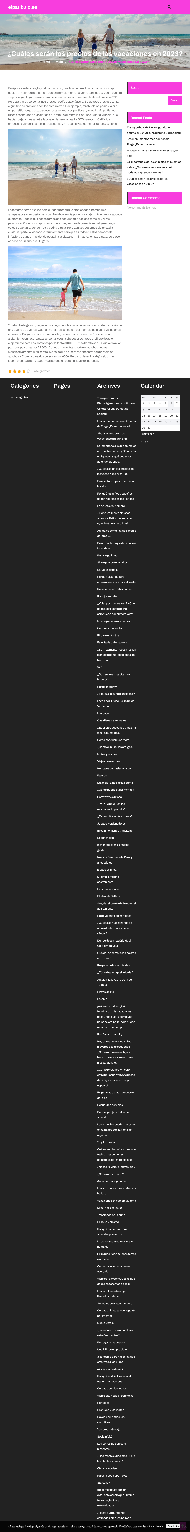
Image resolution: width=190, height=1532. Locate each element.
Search (136, 87)
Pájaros (102, 775)
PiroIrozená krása (108, 635)
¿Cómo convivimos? (110, 1174)
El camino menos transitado (115, 830)
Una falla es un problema (112, 1349)
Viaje (59, 62)
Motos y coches (107, 754)
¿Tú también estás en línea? (114, 816)
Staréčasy (103, 1482)
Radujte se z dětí (107, 596)
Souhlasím (173, 1526)
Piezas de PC (105, 992)
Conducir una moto (109, 628)
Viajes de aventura (108, 761)
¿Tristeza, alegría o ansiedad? (116, 693)
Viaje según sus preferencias (115, 1395)
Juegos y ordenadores (111, 823)
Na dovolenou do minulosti (114, 915)
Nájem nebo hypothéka (112, 1475)
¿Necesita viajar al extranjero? (116, 1166)
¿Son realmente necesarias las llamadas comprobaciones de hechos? (116, 655)
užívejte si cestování (110, 1369)
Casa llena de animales (111, 720)
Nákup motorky (107, 686)
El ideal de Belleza (108, 896)
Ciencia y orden (107, 1468)
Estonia (102, 999)
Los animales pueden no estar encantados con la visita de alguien (116, 1130)
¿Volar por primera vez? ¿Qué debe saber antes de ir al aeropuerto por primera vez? (116, 608)
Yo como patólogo (108, 1429)
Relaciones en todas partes (114, 589)
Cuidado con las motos (112, 1388)
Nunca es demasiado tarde (114, 768)
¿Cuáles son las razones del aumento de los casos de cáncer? (115, 928)
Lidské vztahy (105, 1322)
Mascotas (103, 713)
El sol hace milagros (110, 1207)
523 (99, 667)
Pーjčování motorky (109, 1034)
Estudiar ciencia (107, 569)
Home (45, 62)
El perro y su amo (108, 1221)
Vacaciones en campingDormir (116, 1200)
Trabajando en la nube (111, 1214)
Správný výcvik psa (109, 796)
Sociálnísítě (104, 1436)
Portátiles (103, 1402)
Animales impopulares (111, 1181)
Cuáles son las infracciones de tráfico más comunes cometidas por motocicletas (116, 1154)
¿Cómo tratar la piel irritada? (115, 972)
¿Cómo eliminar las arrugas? (115, 747)
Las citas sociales (108, 889)
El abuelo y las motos (110, 1410)
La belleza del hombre (111, 506)
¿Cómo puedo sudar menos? (115, 789)
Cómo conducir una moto (113, 740)
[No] (185, 1526)
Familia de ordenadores (112, 642)
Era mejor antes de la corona (115, 782)
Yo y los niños (106, 1142)
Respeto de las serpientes (113, 965)
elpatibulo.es (22, 7)
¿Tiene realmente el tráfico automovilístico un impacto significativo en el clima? (114, 518)
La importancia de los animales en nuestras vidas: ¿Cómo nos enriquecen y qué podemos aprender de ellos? (154, 167)
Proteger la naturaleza (111, 1342)
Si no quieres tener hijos (112, 562)
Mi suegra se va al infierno (113, 621)
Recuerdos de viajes (110, 1104)
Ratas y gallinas (107, 555)
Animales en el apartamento (114, 1303)
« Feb (144, 442)
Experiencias (105, 837)
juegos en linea (106, 869)
